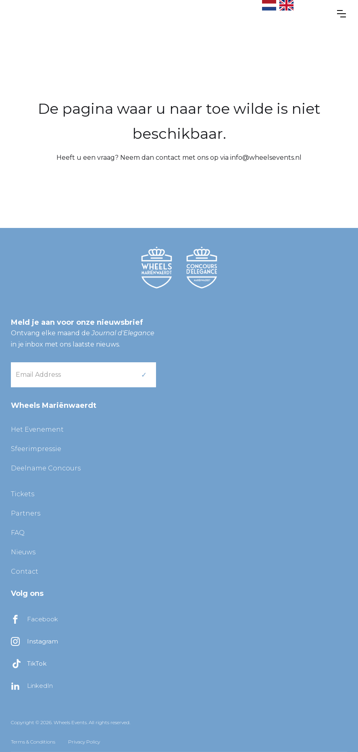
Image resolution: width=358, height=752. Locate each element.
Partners (25, 513)
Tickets (22, 494)
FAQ (18, 533)
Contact (24, 571)
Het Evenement (37, 429)
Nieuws (23, 552)
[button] (341, 13)
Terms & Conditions (33, 742)
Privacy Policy (84, 742)
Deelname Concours (46, 468)
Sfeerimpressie (36, 449)
